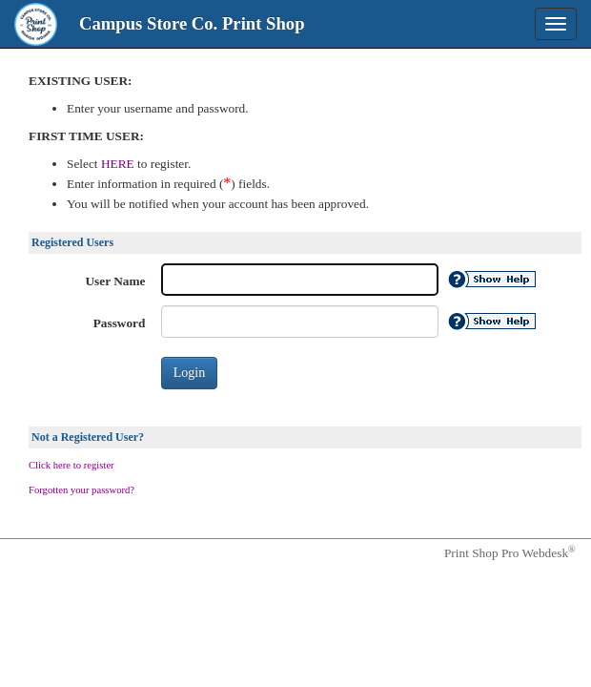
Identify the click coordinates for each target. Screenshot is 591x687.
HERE (119, 163)
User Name (116, 281)
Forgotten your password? (81, 490)
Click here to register (71, 465)
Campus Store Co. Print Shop (192, 23)
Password (119, 323)
